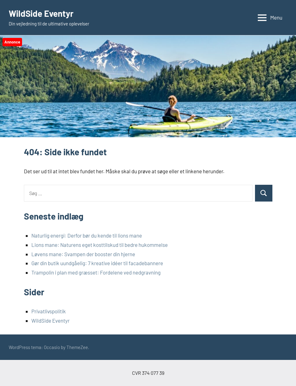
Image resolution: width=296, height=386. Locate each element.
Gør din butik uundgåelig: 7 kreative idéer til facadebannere (97, 263)
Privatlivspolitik (48, 311)
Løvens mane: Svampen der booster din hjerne (83, 254)
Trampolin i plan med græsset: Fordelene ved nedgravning (96, 272)
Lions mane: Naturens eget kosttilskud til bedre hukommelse (99, 245)
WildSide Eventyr (42, 13)
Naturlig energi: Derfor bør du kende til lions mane (86, 235)
